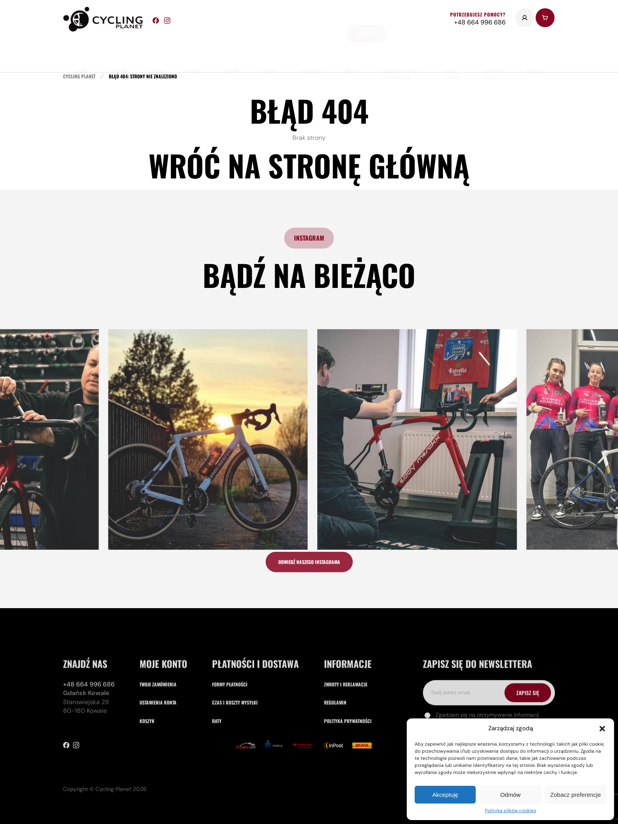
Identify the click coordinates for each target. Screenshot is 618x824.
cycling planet (79, 76)
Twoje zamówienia (158, 738)
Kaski (194, 51)
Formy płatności (230, 738)
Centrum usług (493, 54)
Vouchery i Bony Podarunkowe (399, 54)
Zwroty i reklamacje (345, 738)
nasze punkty (451, 54)
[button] (602, 729)
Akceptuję (445, 794)
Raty (217, 775)
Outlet (352, 51)
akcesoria (310, 51)
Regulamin (335, 756)
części (157, 51)
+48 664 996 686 (89, 738)
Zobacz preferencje (575, 794)
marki (81, 51)
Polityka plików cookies (510, 810)
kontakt (534, 51)
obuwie (231, 51)
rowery (119, 51)
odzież (268, 51)
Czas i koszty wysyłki (235, 756)
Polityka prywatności (348, 775)
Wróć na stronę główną (309, 165)
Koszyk (147, 775)
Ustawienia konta (158, 756)
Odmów (510, 794)
